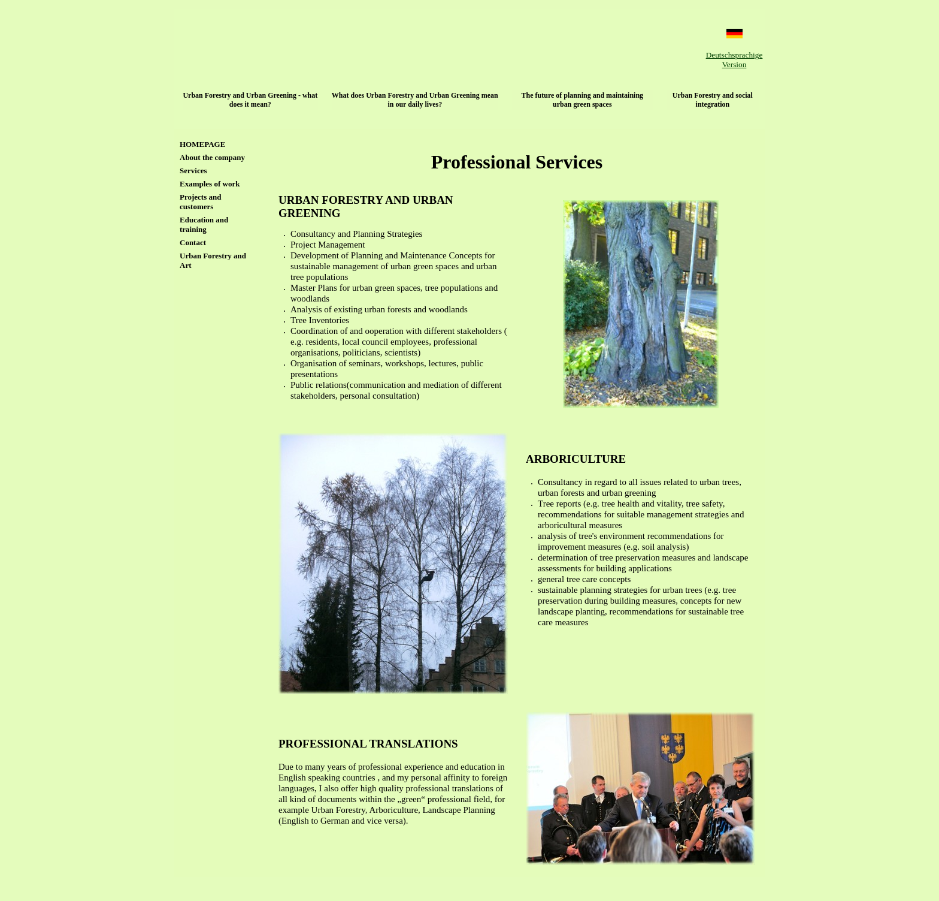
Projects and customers (200, 201)
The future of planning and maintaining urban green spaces (583, 100)
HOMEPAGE (202, 144)
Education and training (204, 224)
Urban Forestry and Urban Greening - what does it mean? (250, 100)
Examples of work (210, 183)
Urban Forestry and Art (213, 260)
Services (193, 170)
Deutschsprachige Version (734, 59)
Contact (193, 242)
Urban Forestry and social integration (713, 100)
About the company (212, 157)
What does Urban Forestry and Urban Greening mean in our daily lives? (415, 100)
